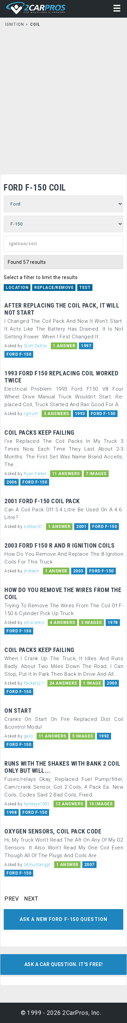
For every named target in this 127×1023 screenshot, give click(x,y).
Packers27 (34, 683)
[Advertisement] (63, 98)
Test (84, 287)
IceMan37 (33, 526)
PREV (11, 899)
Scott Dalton (35, 345)
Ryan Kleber (35, 473)
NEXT (31, 899)
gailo (28, 736)
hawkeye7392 (37, 804)
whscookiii (34, 622)
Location (17, 287)
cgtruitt (31, 413)
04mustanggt (37, 864)
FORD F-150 (18, 354)
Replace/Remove (53, 287)
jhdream (32, 571)
